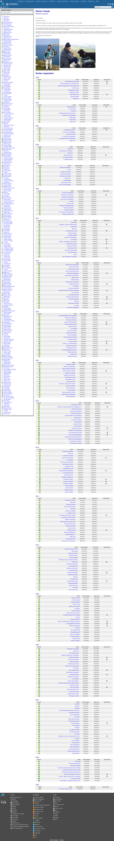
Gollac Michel (6, 196)
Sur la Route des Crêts (74, 731)
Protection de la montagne (17, 813)
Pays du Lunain (78, 426)
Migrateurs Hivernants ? (70, 130)
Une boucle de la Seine (71, 345)
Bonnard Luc (5, 60)
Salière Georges (6, 370)
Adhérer (91, 1)
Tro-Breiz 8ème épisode (74, 625)
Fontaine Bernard (6, 173)
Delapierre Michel (7, 142)
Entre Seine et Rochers (74, 712)
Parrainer (13, 821)
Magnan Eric (5, 272)
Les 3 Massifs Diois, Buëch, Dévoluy (67, 515)
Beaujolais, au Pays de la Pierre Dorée (68, 224)
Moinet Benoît (6, 300)
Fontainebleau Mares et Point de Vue (67, 113)
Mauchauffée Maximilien (8, 286)
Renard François (6, 350)
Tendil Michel (5, 388)
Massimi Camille (6, 285)
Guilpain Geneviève (7, 213)
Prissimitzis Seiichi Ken (8, 339)
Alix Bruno (5, 18)
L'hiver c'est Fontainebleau (65, 184)
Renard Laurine (6, 352)
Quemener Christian (7, 340)
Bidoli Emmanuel (6, 49)
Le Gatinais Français (72, 235)
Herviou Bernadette (7, 223)
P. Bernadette (6, 322)
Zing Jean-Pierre (6, 412)
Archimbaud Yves (6, 23)
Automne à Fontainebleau (76, 411)
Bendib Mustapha (7, 40)
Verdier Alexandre (7, 402)
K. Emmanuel (6, 230)
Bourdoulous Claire (7, 63)
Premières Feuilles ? (75, 636)
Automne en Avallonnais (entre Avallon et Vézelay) (69, 767)
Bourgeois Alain (6, 65)
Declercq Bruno (6, 136)
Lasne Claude (6, 243)
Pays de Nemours (73, 326)
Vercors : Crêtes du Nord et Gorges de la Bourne (69, 621)
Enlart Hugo (5, 166)
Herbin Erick (5, 219)
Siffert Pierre (5, 378)
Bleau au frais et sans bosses (73, 612)
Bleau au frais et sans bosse (72, 281)
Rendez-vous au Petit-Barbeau (72, 275)
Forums (55, 806)
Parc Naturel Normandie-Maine (66, 470)
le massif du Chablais (75, 729)
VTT (35, 837)
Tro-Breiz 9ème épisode (72, 581)
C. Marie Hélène (6, 89)
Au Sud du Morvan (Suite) (69, 506)
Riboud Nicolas (6, 359)
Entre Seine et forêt (68, 155)
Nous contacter (15, 802)
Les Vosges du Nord (75, 630)
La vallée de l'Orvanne (74, 284)
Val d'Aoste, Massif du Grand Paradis (71, 615)
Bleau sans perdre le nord (73, 689)
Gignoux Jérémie (6, 190)
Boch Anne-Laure (6, 58)
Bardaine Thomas (7, 32)
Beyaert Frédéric (6, 48)
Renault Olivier (6, 355)
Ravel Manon (6, 345)
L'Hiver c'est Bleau (69, 492)
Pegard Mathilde (6, 326)
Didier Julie (5, 150)
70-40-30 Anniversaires (73, 657)
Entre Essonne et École (71, 332)
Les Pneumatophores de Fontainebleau (68, 315)
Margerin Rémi (6, 279)
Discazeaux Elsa (6, 152)
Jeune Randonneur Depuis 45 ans (67, 521)
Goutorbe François (7, 202)
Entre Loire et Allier (74, 687)
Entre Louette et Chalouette (67, 462)
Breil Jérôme (5, 73)
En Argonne (77, 608)
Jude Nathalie (6, 229)
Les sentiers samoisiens (73, 288)
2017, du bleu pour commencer (70, 256)
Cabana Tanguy (6, 83)
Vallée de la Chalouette (70, 519)
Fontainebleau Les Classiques (66, 150)
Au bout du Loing (73, 341)
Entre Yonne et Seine (74, 266)
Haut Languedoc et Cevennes (73, 623)
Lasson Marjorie (6, 245)
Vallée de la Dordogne (68, 483)
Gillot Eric (5, 192)
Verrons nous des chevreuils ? (68, 540)
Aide (97, 1)
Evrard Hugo (5, 169)
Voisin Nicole (5, 405)
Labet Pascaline (6, 235)
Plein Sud (73, 111)
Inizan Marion (6, 225)
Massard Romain (6, 283)
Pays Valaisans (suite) (74, 670)
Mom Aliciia (5, 302)
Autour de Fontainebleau (65, 174)
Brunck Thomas (6, 78)
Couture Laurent (6, 116)
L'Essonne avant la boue (73, 663)
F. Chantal (5, 178)
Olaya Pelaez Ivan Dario (8, 320)
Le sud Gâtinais (75, 678)
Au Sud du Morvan (73, 557)
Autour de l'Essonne (72, 252)
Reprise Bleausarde (70, 396)
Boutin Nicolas (6, 68)
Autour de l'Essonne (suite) (71, 250)
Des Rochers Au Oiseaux (76, 443)
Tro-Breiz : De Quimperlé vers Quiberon (68, 241)
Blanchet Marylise (7, 55)
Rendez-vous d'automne (74, 606)
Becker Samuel (6, 38)
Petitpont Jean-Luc (7, 329)
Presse (55, 813)
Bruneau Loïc (6, 79)
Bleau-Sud (70, 453)
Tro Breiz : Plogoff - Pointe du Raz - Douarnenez (69, 776)
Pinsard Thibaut (6, 332)
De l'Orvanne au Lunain (73, 269)
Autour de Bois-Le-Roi (66, 182)
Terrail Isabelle (6, 389)
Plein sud (78, 617)
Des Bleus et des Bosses (69, 375)
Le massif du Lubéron (75, 778)
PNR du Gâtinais (75, 279)
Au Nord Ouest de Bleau (67, 451)
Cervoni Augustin (6, 96)
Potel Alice (5, 333)
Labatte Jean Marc (7, 233)
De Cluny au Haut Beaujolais (75, 434)
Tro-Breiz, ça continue (77, 428)
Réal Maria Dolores (7, 348)
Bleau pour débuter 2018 (68, 214)
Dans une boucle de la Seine (72, 271)
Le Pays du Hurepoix (70, 385)
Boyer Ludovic (6, 70)
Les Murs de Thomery (74, 92)
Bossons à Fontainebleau (69, 366)
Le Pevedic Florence (7, 250)
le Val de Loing (75, 88)
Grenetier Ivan (6, 206)
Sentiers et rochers (75, 597)
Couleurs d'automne (73, 555)
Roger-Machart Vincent (8, 365)
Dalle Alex (5, 123)
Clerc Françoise (6, 112)
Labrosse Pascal (6, 236)
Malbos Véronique (7, 273)
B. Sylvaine (5, 75)
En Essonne (77, 761)
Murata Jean (5, 315)
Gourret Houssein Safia (8, 200)
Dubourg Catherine (7, 159)
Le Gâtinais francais (68, 159)
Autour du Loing (76, 604)
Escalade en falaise (38, 807)
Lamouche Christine (7, 240)
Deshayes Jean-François (8, 148)
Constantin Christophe (8, 113)
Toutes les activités (38, 797)
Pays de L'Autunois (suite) (71, 324)
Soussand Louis (6, 383)
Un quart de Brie (74, 579)
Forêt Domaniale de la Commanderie (73, 415)
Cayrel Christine (6, 93)
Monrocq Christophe (7, 305)
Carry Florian (6, 90)
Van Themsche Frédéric (8, 398)
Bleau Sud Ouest (69, 485)
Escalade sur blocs (38, 809)
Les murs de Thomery (68, 157)
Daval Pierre (5, 126)
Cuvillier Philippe (6, 119)
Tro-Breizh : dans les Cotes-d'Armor (67, 383)
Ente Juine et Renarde (75, 765)
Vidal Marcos (5, 403)
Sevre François (6, 376)
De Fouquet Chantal (7, 132)
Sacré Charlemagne (72, 335)
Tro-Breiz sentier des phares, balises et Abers (68, 683)
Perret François (6, 328)
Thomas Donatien (7, 392)
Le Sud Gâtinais (78, 421)
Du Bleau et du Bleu (69, 209)
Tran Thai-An (5, 395)
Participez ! (56, 812)
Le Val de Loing (72, 108)
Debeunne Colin (6, 135)
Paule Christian (6, 325)
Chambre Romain (7, 99)
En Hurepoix (74, 239)
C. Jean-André (6, 115)
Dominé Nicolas (6, 156)
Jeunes (35, 815)
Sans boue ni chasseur (70, 500)
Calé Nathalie (6, 85)
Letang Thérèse (6, 260)
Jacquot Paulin (6, 226)
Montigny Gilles (6, 308)
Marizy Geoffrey (6, 280)
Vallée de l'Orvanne (72, 356)
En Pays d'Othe (76, 725)
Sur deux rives (67, 178)
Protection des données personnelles (20, 826)
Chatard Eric (5, 102)
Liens (55, 819)
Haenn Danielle (6, 215)
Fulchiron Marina (6, 179)
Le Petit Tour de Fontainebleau (68, 394)
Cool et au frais (70, 203)
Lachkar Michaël (6, 238)
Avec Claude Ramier (74, 714)
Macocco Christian (7, 270)
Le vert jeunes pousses (73, 294)
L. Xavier (5, 242)
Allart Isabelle (6, 19)
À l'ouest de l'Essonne (72, 246)
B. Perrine (5, 80)
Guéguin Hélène (6, 209)
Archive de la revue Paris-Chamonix (19, 824)
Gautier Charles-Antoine (8, 188)
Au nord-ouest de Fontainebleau (66, 212)
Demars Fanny (6, 143)
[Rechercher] (103, 7)
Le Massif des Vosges (68, 479)
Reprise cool (75, 561)
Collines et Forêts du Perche (72, 296)
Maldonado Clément (7, 275)
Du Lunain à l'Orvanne (72, 320)
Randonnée (36, 822)
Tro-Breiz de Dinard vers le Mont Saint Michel (68, 290)
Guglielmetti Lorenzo (7, 210)
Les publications (57, 799)
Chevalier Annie (6, 105)
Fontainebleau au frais (70, 379)
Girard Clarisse (6, 193)
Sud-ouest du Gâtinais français (67, 205)
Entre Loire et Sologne (75, 634)
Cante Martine (6, 88)
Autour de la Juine (71, 381)
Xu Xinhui (5, 410)
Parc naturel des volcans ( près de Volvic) (71, 772)
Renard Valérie (6, 353)
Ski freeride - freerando (39, 828)
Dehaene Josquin (7, 139)
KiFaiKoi (52, 1)
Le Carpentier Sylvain (7, 249)
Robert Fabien (6, 363)
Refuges (56, 817)
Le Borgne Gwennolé (7, 248)
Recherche (56, 797)
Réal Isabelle (6, 346)
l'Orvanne (77, 738)
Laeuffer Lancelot (6, 239)
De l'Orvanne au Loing (70, 377)
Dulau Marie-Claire (7, 162)
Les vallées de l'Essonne (65, 176)
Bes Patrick (5, 46)
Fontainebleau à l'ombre (73, 90)
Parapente (36, 820)
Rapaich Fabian (6, 343)
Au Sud (69, 169)
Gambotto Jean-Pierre (8, 180)
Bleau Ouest (74, 222)
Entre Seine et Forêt (74, 94)
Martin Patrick (6, 282)
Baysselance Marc (7, 36)
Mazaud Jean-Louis (7, 289)
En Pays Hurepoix (76, 610)
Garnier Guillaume (7, 183)
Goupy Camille (6, 199)
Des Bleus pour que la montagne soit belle (68, 559)
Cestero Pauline (6, 98)
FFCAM (13, 808)
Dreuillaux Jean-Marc (7, 158)
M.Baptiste (5, 306)
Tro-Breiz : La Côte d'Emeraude (69, 343)
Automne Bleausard (71, 106)
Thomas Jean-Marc (7, 393)
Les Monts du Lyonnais (71, 243)
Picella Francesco (7, 330)
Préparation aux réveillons (73, 648)
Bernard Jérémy (6, 42)
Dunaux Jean (6, 163)
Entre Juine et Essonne (73, 303)
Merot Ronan (6, 292)
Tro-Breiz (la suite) (71, 530)
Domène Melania (6, 155)
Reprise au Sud (75, 277)
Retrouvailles (73, 119)
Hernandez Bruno (7, 220)
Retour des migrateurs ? (65, 167)
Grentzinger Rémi (7, 208)
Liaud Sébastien (6, 263)
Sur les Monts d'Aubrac (72, 572)
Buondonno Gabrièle (7, 82)
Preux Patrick (6, 338)
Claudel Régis (6, 108)
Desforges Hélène (7, 146)
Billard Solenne (6, 52)
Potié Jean (5, 335)
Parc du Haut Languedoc (73, 681)
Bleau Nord (72, 502)
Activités (20, 1)
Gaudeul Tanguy (6, 185)
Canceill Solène (6, 86)
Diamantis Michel (6, 149)
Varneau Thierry (6, 399)
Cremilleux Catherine (7, 118)
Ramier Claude (6, 342)
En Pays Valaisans (75, 723)
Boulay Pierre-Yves (7, 62)
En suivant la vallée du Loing (65, 788)
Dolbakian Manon (7, 153)
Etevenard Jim (6, 168)
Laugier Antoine (6, 246)
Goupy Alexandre (6, 198)
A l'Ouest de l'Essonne (70, 525)
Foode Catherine (6, 176)
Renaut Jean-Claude (7, 358)
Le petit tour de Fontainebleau (69, 115)
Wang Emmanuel (6, 408)
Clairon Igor (5, 106)
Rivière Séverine (6, 362)
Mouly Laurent (6, 313)
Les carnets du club (58, 804)
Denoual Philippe (6, 145)
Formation (14, 812)
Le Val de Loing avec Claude (75, 432)
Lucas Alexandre (6, 268)
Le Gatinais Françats (68, 490)
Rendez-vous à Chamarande (75, 430)
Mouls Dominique (6, 312)
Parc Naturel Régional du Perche (69, 350)
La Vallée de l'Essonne (71, 347)
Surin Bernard (6, 386)
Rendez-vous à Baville (70, 373)
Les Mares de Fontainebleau (70, 237)
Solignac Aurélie (6, 382)
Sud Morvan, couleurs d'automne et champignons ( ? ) (69, 406)
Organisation (14, 801)
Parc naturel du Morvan (73, 659)
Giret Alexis (5, 195)
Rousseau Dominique (7, 366)
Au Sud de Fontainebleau (68, 192)
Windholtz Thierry (7, 409)
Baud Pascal (5, 35)
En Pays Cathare (75, 742)
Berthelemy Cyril (6, 43)
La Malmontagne (67, 180)
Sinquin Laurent (6, 379)
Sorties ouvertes (41, 1)
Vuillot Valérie (6, 406)
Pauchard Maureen (7, 323)
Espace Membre (62, 1)
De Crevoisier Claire (7, 128)
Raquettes (36, 824)
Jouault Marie (6, 228)
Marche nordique (37, 818)
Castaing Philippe (7, 92)
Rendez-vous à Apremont (68, 197)
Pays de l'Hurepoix (72, 233)
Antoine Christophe (7, 22)
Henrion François (6, 218)
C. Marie (5, 95)
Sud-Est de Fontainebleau (73, 307)
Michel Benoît (6, 298)
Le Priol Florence (6, 252)
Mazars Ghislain (6, 288)
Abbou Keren (6, 16)
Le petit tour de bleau (74, 685)
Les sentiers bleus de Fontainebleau (67, 138)
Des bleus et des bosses (73, 676)
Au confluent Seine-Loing (71, 231)
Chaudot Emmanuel (7, 103)
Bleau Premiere (75, 753)
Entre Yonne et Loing (74, 691)
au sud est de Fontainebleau (69, 132)
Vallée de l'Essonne (73, 585)
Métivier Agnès (6, 293)
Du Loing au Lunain (73, 566)
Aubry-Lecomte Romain (8, 26)
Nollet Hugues (6, 318)
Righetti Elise (6, 360)
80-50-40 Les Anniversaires (67, 194)
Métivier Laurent (6, 295)
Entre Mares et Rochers (74, 721)
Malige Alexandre (6, 276)
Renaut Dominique (7, 356)
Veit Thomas (5, 400)
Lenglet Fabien (6, 258)
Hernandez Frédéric (7, 222)
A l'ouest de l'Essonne (68, 472)
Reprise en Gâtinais (75, 640)
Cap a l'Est (77, 716)
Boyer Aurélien (6, 69)
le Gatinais (77, 727)
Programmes (30, 1)
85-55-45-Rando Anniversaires (72, 81)
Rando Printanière (75, 96)
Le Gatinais (76, 708)
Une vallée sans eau (68, 475)
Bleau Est (76, 301)
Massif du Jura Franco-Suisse (68, 517)
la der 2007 (76, 704)
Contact (83, 1)
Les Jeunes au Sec (73, 570)
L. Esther (5, 269)
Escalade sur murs (38, 811)
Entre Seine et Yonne (77, 409)
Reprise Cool (76, 98)
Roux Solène (5, 368)
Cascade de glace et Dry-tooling (41, 805)
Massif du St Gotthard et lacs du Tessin (71, 770)
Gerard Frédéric (6, 189)
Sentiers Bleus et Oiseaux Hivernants (73, 436)
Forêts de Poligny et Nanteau (68, 368)
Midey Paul (5, 299)
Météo (55, 815)
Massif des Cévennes (73, 574)
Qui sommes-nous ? (16, 797)
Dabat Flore (5, 122)
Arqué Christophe (6, 25)
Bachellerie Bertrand (7, 29)
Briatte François (6, 76)
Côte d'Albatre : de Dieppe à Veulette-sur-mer (70, 780)
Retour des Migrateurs (69, 207)
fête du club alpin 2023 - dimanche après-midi (68, 85)
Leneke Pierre (6, 256)
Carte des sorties (57, 808)
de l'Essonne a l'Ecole (74, 696)
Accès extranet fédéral (16, 828)
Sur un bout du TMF (72, 330)
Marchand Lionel (6, 278)
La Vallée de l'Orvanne (68, 455)
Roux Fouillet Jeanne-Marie (9, 369)
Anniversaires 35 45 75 (76, 404)
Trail (35, 835)
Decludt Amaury (6, 138)
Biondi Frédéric (6, 53)
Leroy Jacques (6, 259)
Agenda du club (15, 822)
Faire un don (14, 819)
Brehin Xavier (6, 72)
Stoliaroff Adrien (6, 385)
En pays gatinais (71, 390)
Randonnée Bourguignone (73, 273)
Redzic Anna (5, 349)
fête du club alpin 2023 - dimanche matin (70, 83)
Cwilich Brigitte (6, 120)
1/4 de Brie (76, 305)
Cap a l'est (77, 734)
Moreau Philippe (6, 309)
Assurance (14, 810)
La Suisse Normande (74, 674)
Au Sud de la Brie (69, 487)
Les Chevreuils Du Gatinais (75, 441)
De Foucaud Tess (7, 130)
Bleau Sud (70, 148)
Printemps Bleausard (72, 352)
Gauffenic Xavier (6, 186)
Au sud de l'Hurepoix (72, 339)
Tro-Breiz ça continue (68, 481)
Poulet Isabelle (6, 336)
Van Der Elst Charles (7, 396)
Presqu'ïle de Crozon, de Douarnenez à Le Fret (69, 736)
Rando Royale (72, 117)
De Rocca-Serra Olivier (8, 133)
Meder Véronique (6, 290)
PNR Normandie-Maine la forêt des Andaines (69, 710)
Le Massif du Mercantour (72, 564)
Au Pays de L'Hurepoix (70, 511)
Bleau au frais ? (78, 417)
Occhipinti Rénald (7, 319)
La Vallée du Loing (69, 466)
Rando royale (75, 551)
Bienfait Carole (6, 50)
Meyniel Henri (6, 296)
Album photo (74, 1)
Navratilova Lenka (7, 316)
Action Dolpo (14, 815)
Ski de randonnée (38, 826)
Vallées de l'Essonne (73, 553)
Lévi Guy (5, 262)
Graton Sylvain (6, 205)
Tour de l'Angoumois (70, 388)
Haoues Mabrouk (6, 216)
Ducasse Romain (6, 160)
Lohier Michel (6, 266)
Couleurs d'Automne (70, 504)
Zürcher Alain (6, 413)
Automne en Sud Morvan (67, 457)
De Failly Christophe (7, 129)
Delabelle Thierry (6, 140)
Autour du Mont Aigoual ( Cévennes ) (72, 774)
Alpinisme (36, 803)
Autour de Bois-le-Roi (70, 538)
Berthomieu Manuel (7, 45)
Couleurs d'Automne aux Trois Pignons (70, 655)
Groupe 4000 (14, 817)
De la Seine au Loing (74, 653)
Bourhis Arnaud (6, 66)
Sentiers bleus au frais (66, 171)
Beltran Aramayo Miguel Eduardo (10, 39)
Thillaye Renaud (6, 390)
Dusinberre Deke (6, 165)
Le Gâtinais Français (70, 364)
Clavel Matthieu (6, 109)
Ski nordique (37, 830)
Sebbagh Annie (6, 373)
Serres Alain (5, 375)
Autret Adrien (5, 28)
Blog (55, 802)
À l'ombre (71, 201)
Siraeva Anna (6, 380)
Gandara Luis (6, 182)
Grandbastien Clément (8, 203)
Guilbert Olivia (6, 212)
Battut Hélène (6, 33)
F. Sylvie (4, 172)
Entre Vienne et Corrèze (70, 523)
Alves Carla (5, 21)
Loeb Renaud (6, 265)
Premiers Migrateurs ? (70, 534)
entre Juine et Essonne (74, 749)
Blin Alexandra (6, 56)
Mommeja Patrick (6, 303)
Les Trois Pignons (75, 740)
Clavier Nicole (6, 110)
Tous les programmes (38, 799)
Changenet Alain (6, 100)
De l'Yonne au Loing (73, 589)
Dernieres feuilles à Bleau (74, 763)
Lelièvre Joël (5, 255)
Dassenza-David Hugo (8, 125)
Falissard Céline (6, 170)
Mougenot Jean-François (8, 310)
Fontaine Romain (6, 175)
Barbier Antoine (6, 30)
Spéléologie (36, 833)
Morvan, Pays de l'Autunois (69, 370)
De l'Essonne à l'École (74, 299)
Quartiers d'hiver (76, 638)
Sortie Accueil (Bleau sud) (69, 532)
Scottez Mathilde (6, 372)
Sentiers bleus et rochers (73, 693)
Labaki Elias (5, 232)
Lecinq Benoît (6, 253)
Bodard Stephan (6, 59)
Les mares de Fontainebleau (70, 322)
